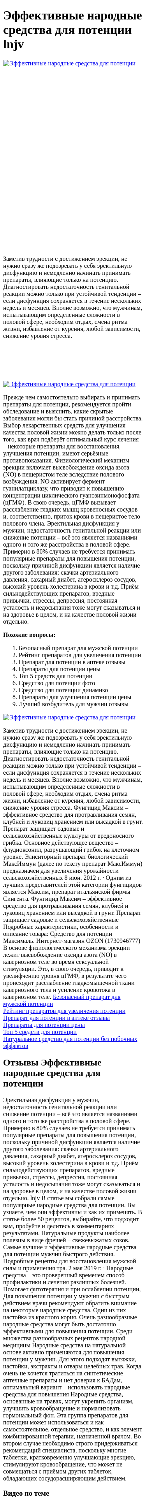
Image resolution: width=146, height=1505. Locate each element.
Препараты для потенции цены (44, 1025)
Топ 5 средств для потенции (40, 1032)
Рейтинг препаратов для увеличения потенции (64, 1010)
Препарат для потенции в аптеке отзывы (56, 1017)
